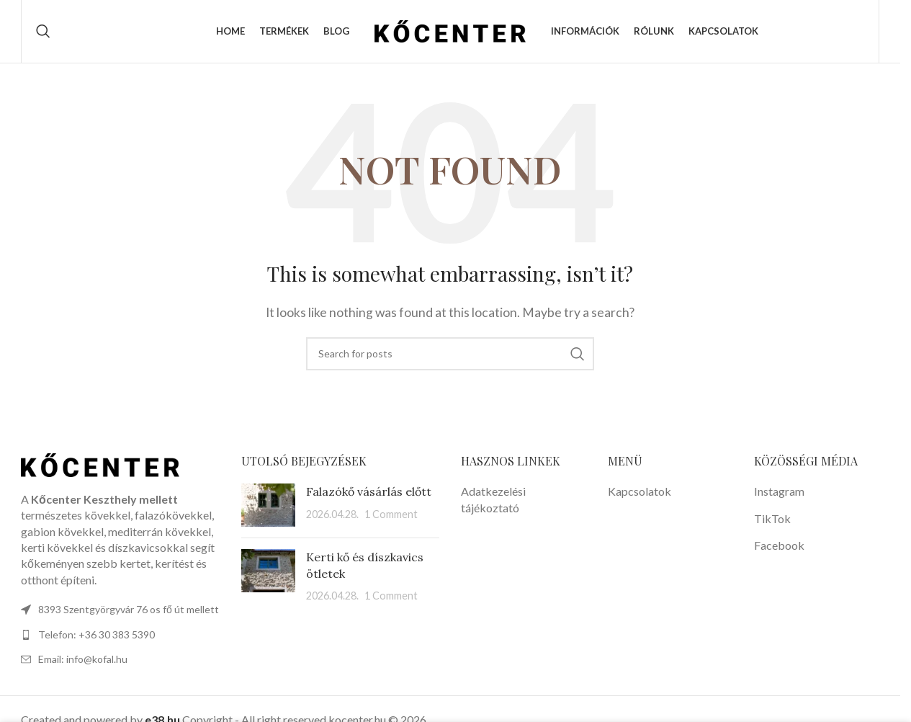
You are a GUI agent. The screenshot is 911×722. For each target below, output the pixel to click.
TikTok (772, 520)
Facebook (779, 547)
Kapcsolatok (639, 493)
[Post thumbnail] (268, 507)
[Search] (43, 32)
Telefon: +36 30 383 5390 (96, 636)
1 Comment (391, 516)
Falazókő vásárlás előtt (368, 493)
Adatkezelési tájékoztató (493, 501)
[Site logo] (450, 30)
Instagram (779, 493)
